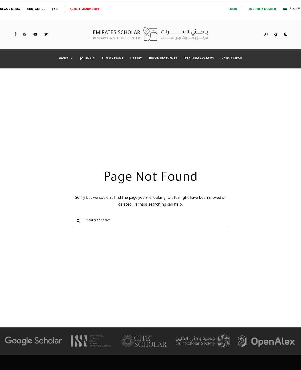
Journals (87, 58)
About (63, 58)
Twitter (46, 34)
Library (136, 58)
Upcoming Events (163, 58)
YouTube (35, 34)
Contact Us (36, 9)
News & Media (10, 9)
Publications (112, 58)
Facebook (15, 34)
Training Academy (199, 58)
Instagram (25, 34)
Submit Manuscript (85, 9)
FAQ (55, 9)
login (233, 9)
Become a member (262, 9)
